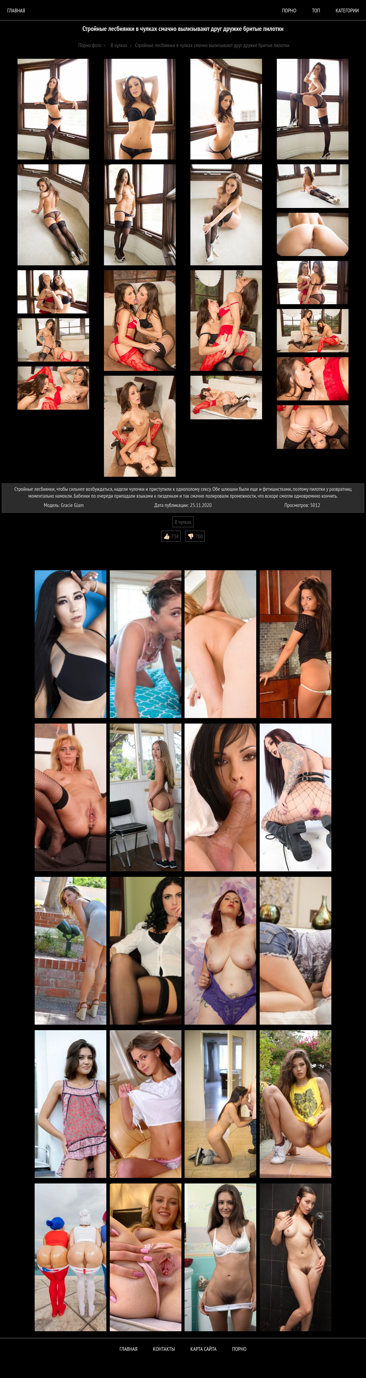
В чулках (183, 521)
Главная (16, 10)
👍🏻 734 (171, 536)
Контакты (164, 1348)
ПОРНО (239, 1348)
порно (289, 10)
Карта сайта (203, 1348)
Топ (316, 10)
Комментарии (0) (22, 546)
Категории (347, 10)
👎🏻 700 (195, 536)
